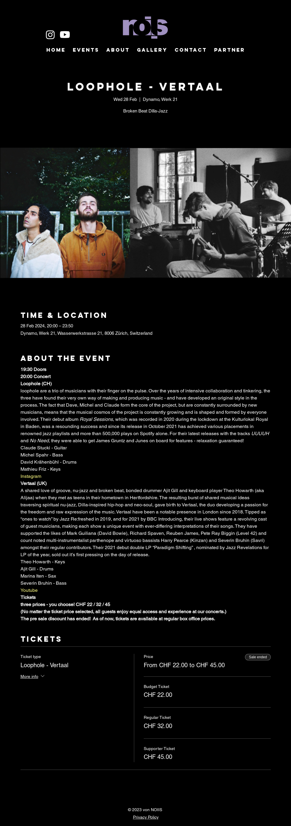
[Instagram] (50, 34)
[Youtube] (65, 34)
